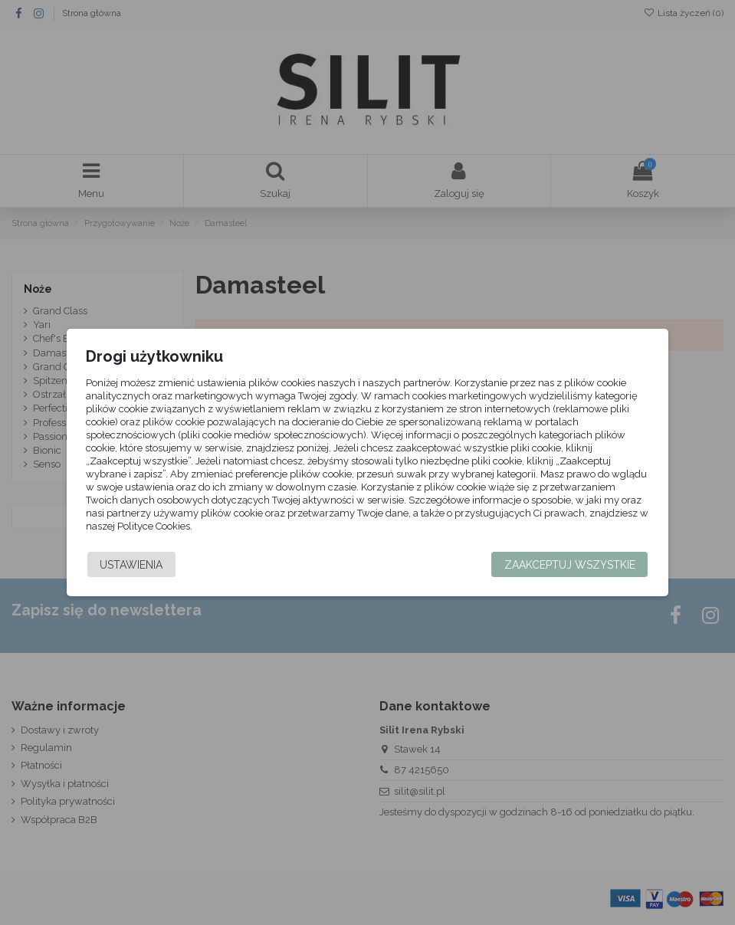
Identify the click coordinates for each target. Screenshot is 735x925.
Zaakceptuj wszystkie (562, 565)
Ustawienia (138, 565)
